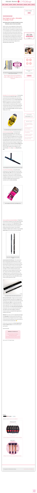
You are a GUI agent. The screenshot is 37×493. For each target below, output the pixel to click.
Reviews (14, 4)
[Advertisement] (14, 11)
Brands (6, 4)
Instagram (27, 63)
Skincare (25, 4)
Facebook (30, 60)
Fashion (10, 4)
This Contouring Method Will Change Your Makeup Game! (29, 124)
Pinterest (30, 63)
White (9, 147)
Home (3, 4)
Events (29, 4)
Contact (33, 4)
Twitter (27, 60)
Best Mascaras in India (13, 335)
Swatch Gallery (20, 4)
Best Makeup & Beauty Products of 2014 (13, 336)
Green (14, 147)
